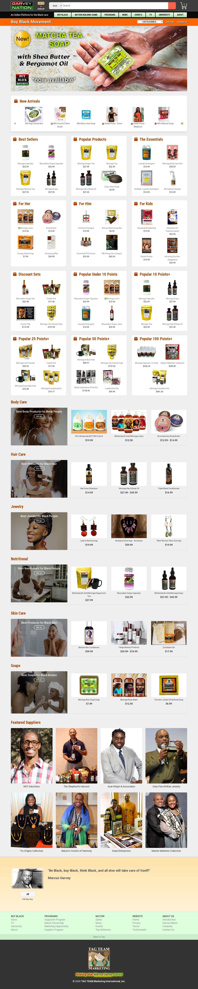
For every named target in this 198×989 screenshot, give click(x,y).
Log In (41, 3)
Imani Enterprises (121, 851)
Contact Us (168, 929)
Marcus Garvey (59, 878)
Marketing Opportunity (56, 926)
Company (167, 926)
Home (136, 919)
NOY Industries (32, 786)
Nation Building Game (86, 14)
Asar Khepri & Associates (121, 786)
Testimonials (139, 929)
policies (170, 21)
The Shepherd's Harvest (76, 786)
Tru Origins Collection (31, 851)
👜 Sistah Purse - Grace (112, 123)
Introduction (169, 919)
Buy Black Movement (31, 21)
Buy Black (62, 14)
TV (150, 14)
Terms (136, 926)
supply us (182, 21)
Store (14, 919)
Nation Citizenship (54, 923)
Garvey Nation (170, 923)
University (164, 14)
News (125, 14)
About (180, 14)
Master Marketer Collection (166, 851)
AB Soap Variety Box (34, 123)
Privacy (136, 923)
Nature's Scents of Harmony (76, 851)
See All (39, 416)
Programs (110, 14)
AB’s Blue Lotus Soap (86, 123)
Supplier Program (54, 929)
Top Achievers (103, 929)
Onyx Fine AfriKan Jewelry (166, 786)
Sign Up (41, 9)
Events (138, 14)
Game (99, 919)
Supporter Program (55, 919)
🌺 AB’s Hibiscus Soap (164, 123)
